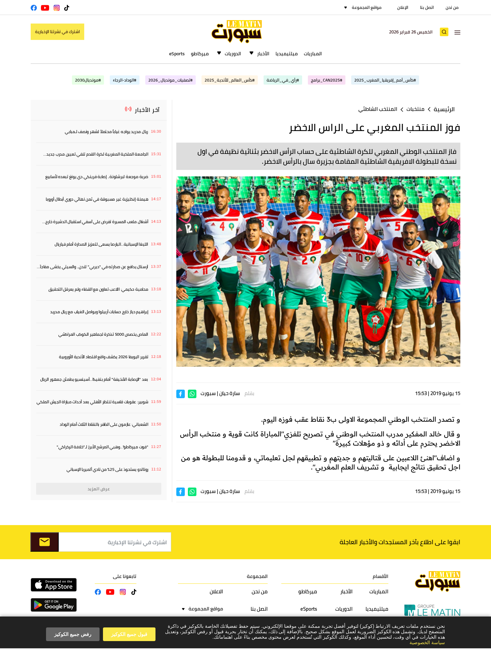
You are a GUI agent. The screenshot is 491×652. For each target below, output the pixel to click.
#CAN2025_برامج (326, 80)
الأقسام (380, 576)
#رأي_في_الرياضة (283, 80)
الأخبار (263, 53)
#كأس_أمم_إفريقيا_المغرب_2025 (385, 80)
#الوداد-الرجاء (124, 80)
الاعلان (216, 591)
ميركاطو (200, 53)
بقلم (249, 393)
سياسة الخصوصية (427, 642)
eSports (177, 53)
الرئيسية (444, 109)
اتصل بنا (427, 7)
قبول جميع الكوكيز (129, 634)
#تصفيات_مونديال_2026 (170, 80)
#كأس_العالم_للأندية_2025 (230, 80)
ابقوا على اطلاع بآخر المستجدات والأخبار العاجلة (400, 542)
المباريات (313, 53)
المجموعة (257, 576)
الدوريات (233, 53)
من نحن (452, 7)
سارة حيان (229, 393)
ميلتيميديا (287, 53)
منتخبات (415, 109)
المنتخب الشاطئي (377, 109)
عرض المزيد (99, 489)
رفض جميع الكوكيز (72, 634)
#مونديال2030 (88, 80)
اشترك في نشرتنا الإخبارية (57, 31)
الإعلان (402, 7)
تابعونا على (124, 576)
